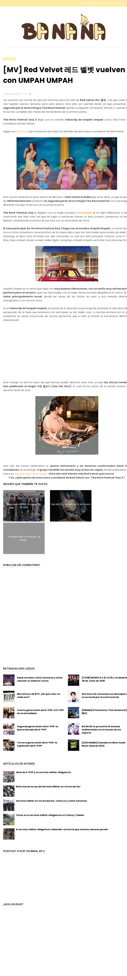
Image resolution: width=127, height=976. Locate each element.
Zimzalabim (85, 213)
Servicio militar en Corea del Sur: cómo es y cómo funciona (51, 768)
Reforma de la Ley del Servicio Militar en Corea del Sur (48, 754)
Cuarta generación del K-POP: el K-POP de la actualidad (40, 679)
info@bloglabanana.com (94, 3)
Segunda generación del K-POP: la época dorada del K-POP (37, 695)
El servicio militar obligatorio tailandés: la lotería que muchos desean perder (62, 797)
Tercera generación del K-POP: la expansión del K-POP (37, 712)
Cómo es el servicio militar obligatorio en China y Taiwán (50, 782)
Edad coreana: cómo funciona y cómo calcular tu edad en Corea (40, 647)
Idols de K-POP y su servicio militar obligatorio (43, 739)
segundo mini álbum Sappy (30, 474)
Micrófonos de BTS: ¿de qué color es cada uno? (38, 663)
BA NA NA (22, 131)
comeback (9, 59)
